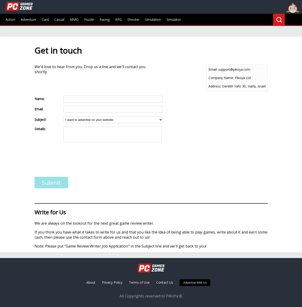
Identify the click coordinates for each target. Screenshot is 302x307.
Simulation (153, 19)
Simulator (174, 19)
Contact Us (164, 282)
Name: (40, 99)
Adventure (28, 19)
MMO (74, 19)
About (90, 282)
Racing (105, 19)
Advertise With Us (195, 283)
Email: (212, 69)
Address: (214, 86)
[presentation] (70, 161)
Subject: (40, 119)
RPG (118, 19)
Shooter (133, 19)
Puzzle (89, 19)
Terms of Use (139, 282)
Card (45, 19)
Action (10, 19)
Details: (40, 129)
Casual (59, 19)
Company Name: (221, 78)
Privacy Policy (112, 282)
